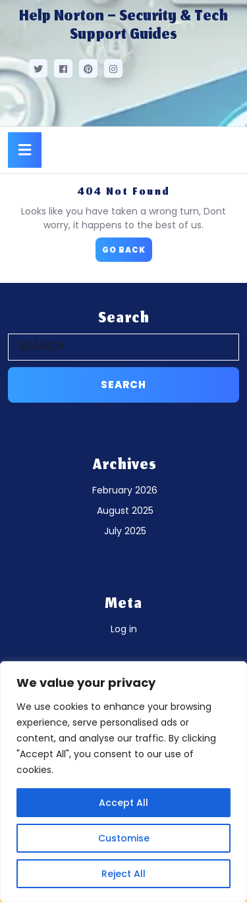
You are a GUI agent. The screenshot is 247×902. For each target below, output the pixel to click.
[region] (123, 781)
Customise (124, 838)
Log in (124, 629)
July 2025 (125, 531)
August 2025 (125, 510)
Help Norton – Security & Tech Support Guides (123, 26)
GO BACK (127, 246)
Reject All (123, 873)
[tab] (24, 150)
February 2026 (124, 490)
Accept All (123, 802)
